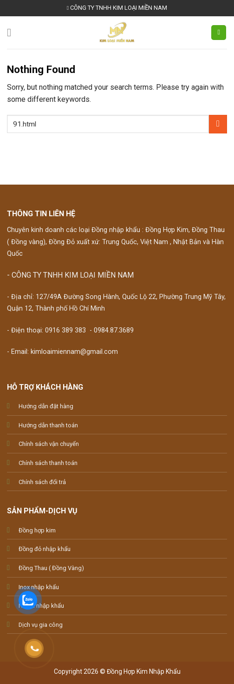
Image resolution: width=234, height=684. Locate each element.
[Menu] (12, 32)
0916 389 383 (65, 330)
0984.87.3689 (114, 330)
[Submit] (218, 124)
